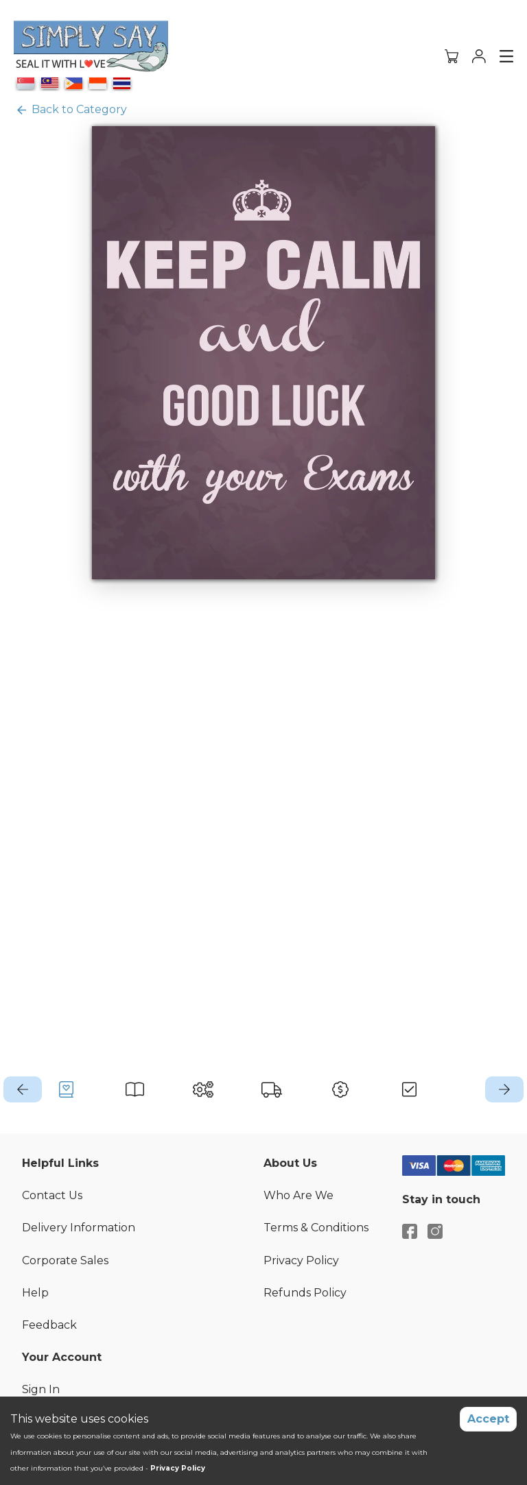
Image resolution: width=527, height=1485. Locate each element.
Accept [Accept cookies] (488, 1418)
